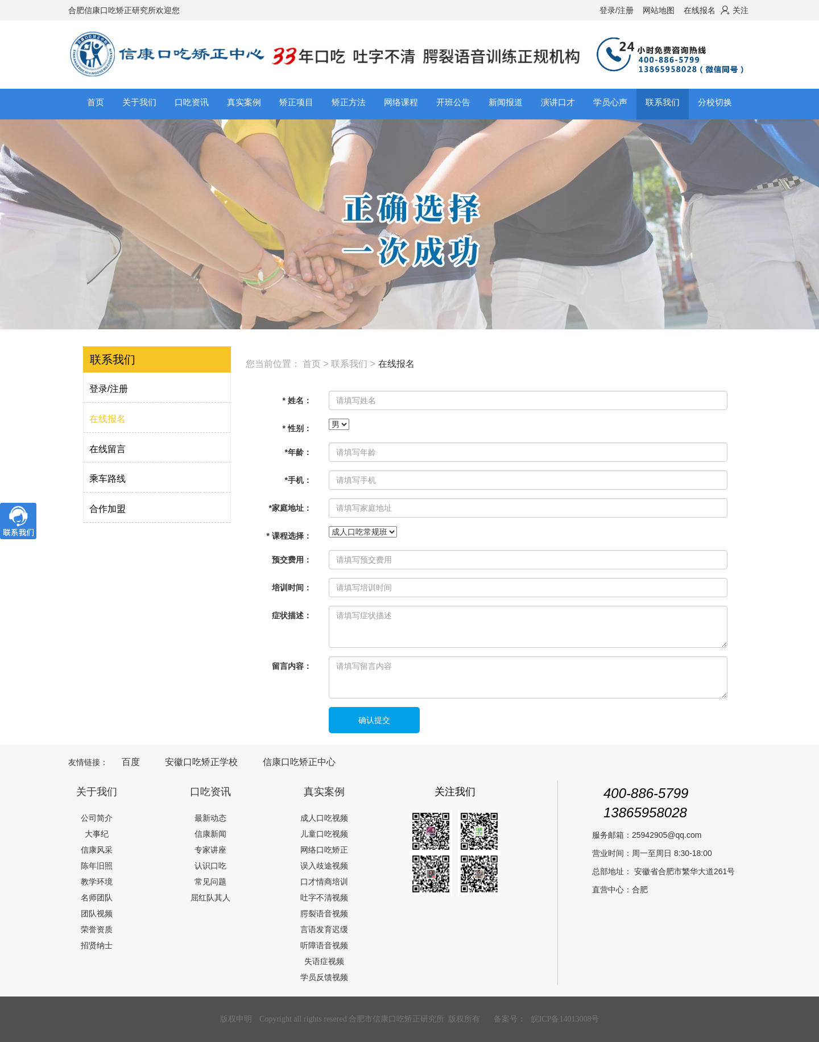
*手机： (297, 480)
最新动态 (210, 817)
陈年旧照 (97, 865)
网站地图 (659, 10)
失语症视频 (324, 961)
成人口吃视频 (324, 817)
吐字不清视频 (324, 897)
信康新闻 (210, 833)
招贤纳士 (97, 945)
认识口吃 (210, 865)
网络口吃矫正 (324, 849)
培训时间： (292, 587)
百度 (131, 762)
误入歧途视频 (324, 865)
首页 (95, 102)
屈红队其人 (210, 897)
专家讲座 (210, 849)
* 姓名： (297, 400)
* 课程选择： (289, 535)
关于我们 (96, 791)
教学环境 (97, 881)
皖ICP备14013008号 (565, 1019)
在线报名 (699, 10)
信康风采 (97, 849)
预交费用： (292, 559)
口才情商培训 (324, 881)
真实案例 (324, 791)
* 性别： (297, 428)
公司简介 (97, 817)
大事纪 (97, 833)
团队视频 (97, 913)
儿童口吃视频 (324, 833)
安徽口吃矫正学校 (201, 762)
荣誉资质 (97, 929)
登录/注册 (616, 10)
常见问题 (210, 881)
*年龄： (297, 452)
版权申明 (236, 1019)
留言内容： (292, 666)
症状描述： (292, 615)
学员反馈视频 (324, 977)
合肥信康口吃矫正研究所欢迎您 (124, 10)
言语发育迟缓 (324, 929)
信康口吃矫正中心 (299, 762)
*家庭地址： (289, 507)
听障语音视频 (324, 945)
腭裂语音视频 (324, 913)
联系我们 (349, 364)
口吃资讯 (210, 791)
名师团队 (97, 897)
